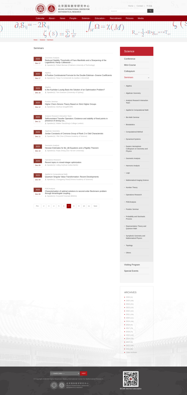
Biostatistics (130, 125)
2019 (128, 321)
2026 (128, 297)
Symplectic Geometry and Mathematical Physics (135, 237)
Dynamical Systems (133, 139)
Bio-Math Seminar (132, 117)
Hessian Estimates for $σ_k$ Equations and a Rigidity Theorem (72, 148)
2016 (128, 332)
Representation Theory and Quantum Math (136, 227)
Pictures (129, 18)
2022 (128, 311)
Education (100, 18)
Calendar (40, 18)
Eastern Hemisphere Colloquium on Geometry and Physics (137, 148)
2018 (128, 325)
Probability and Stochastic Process (135, 218)
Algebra (48, 73)
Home (130, 6)
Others (128, 253)
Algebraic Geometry (52, 131)
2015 (128, 335)
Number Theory (132, 187)
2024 (128, 304)
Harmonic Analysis (133, 166)
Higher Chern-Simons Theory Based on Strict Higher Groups (70, 104)
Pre (37, 206)
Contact (140, 6)
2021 (128, 314)
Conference (129, 59)
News (62, 18)
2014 (128, 339)
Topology (129, 245)
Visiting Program (132, 265)
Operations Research (53, 160)
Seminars (50, 40)
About (52, 18)
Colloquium (129, 71)
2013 (128, 342)
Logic (128, 173)
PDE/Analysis (50, 189)
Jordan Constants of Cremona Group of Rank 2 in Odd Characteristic (74, 134)
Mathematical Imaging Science (137, 180)
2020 (128, 318)
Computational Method (134, 132)
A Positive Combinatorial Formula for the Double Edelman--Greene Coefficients (78, 75)
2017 (128, 328)
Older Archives (131, 352)
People (73, 18)
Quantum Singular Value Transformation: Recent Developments (72, 177)
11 (89, 206)
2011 (128, 349)
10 (84, 206)
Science (86, 18)
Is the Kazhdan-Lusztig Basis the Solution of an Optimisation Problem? (75, 90)
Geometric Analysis (52, 58)
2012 (128, 345)
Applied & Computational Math (56, 174)
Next (95, 206)
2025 (128, 301)
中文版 (149, 6)
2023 (128, 307)
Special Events (131, 271)
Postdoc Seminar (51, 102)
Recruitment (115, 18)
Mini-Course (130, 65)
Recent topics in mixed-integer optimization (63, 162)
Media (141, 18)
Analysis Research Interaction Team (58, 116)
